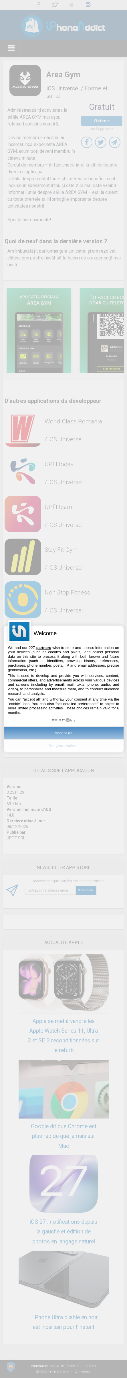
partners (43, 648)
